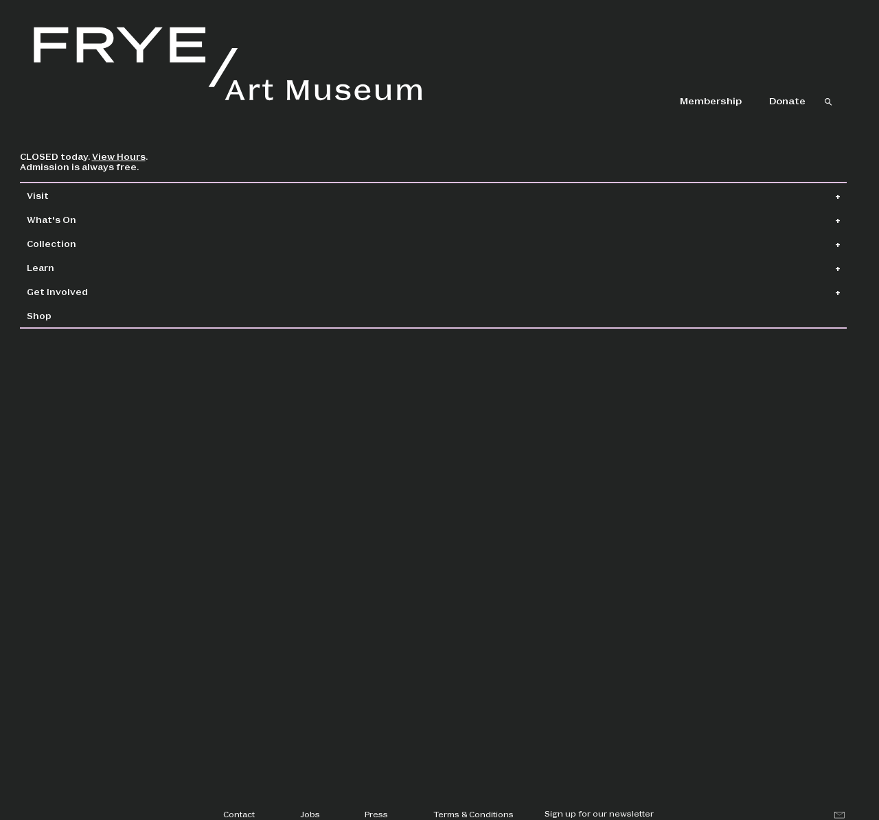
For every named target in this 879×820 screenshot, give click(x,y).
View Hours (150, 156)
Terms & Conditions (473, 814)
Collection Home (281, 195)
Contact (239, 814)
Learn (72, 267)
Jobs (310, 814)
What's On (83, 219)
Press (376, 814)
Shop (70, 315)
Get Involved (88, 291)
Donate (787, 100)
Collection (83, 243)
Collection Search (408, 195)
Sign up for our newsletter (599, 813)
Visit (69, 195)
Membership (711, 100)
